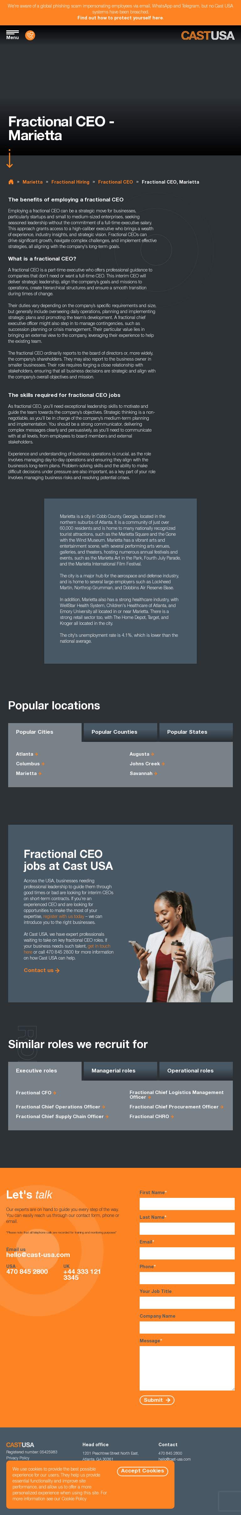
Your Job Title (187, 1299)
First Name (187, 1200)
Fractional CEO (115, 182)
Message (187, 1365)
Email (187, 1249)
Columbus (28, 764)
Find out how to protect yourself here (120, 18)
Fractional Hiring (70, 182)
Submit (154, 1400)
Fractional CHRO (149, 1117)
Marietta (33, 182)
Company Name (187, 1324)
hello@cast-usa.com (38, 1256)
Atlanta (24, 754)
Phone (187, 1274)
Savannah (141, 774)
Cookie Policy (74, 1499)
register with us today (63, 917)
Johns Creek (145, 764)
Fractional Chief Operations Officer (58, 1107)
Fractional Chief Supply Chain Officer (60, 1117)
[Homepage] (208, 35)
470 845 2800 (27, 1272)
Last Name (187, 1225)
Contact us (39, 971)
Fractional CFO (33, 1093)
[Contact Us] (30, 35)
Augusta (139, 754)
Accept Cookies (142, 1471)
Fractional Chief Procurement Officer (174, 1107)
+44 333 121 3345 (82, 1275)
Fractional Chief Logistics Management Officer (177, 1095)
